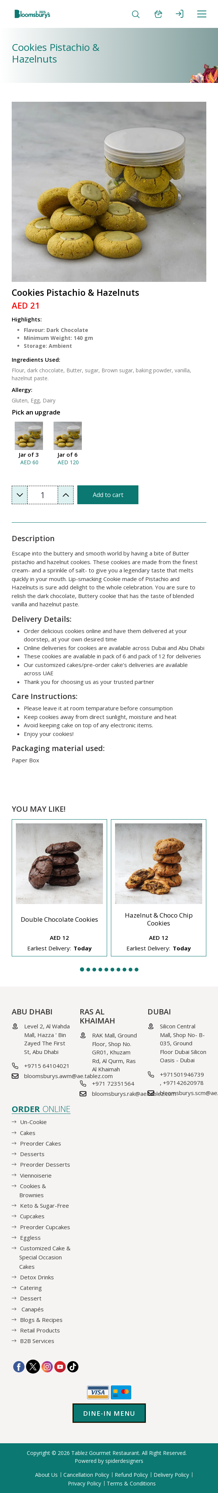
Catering (31, 1287)
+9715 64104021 (47, 1065)
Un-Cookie (33, 1122)
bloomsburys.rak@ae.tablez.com (134, 1093)
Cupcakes (32, 1216)
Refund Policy (131, 1474)
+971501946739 (182, 1074)
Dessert (30, 1298)
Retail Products (40, 1330)
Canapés (32, 1308)
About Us (46, 1474)
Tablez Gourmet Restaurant (105, 1452)
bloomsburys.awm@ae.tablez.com (68, 1076)
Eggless (30, 1237)
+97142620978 (183, 1082)
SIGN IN (179, 14)
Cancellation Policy (86, 1474)
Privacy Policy (84, 1483)
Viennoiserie (36, 1175)
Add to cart (108, 495)
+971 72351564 (113, 1083)
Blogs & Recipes (41, 1319)
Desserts (32, 1154)
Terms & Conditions (131, 1483)
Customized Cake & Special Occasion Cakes (45, 1257)
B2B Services (37, 1341)
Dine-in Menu (109, 1413)
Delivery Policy (171, 1474)
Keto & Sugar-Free (44, 1205)
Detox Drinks (37, 1277)
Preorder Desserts (45, 1164)
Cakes (27, 1132)
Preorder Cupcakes (45, 1226)
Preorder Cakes (40, 1143)
